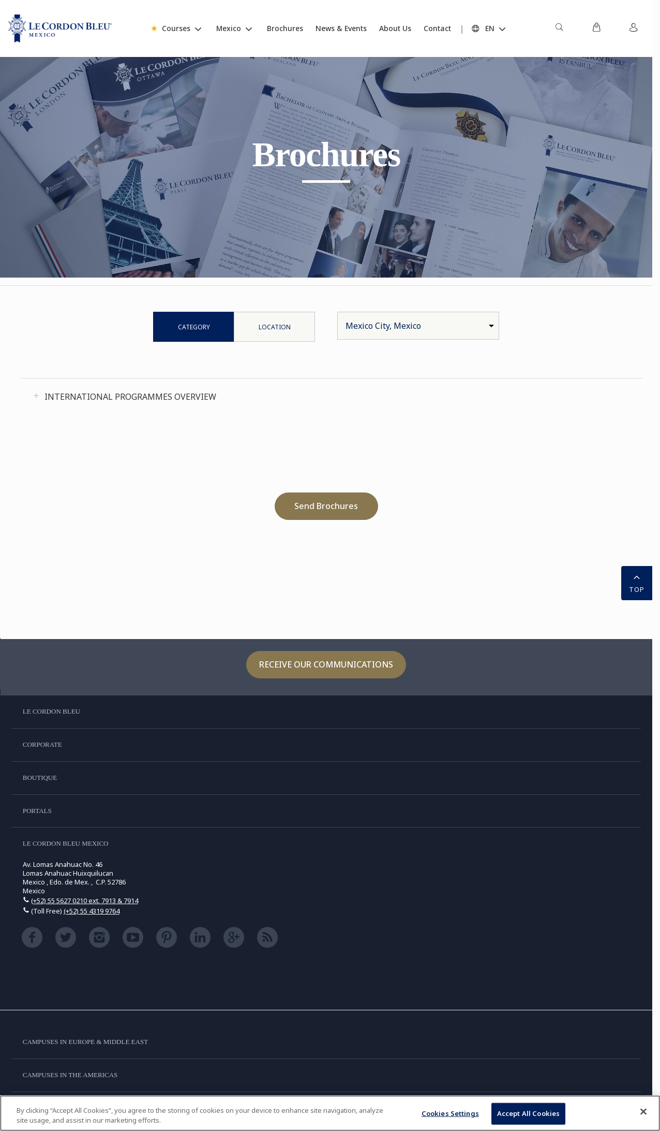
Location (275, 327)
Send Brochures (326, 506)
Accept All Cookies (528, 1113)
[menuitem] (559, 28)
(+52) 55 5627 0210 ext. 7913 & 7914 (84, 900)
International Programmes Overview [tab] (130, 396)
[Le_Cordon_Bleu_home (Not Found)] (60, 28)
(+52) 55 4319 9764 (91, 911)
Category (194, 327)
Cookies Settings (450, 1113)
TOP (636, 582)
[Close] (643, 1111)
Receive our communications (326, 664)
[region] (330, 1113)
